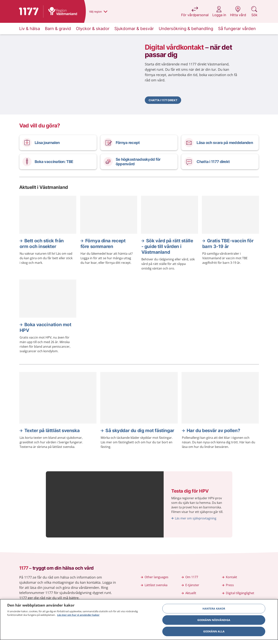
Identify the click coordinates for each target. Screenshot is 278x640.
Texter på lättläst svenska (52, 430)
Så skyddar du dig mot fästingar (139, 430)
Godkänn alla (214, 632)
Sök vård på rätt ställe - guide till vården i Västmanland (167, 246)
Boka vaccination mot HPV (45, 327)
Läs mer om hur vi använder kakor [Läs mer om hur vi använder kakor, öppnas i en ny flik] (78, 615)
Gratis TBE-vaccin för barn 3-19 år (228, 243)
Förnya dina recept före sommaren (103, 243)
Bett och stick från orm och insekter (42, 243)
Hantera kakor (213, 609)
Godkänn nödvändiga (213, 620)
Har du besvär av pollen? (213, 430)
